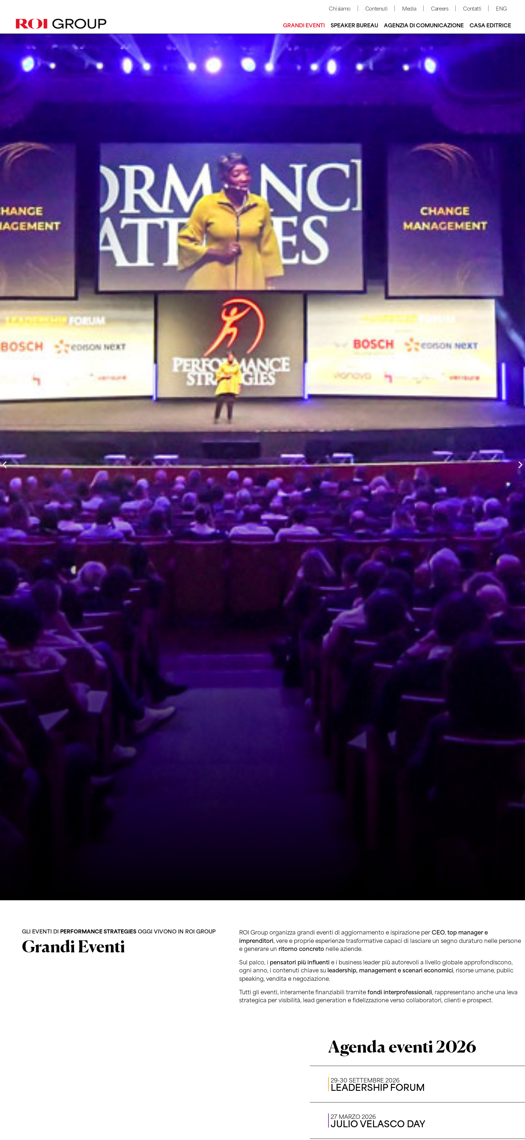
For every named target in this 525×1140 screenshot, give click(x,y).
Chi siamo (339, 8)
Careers (439, 8)
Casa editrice (490, 25)
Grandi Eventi (304, 25)
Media (409, 8)
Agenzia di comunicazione (424, 25)
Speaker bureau (354, 25)
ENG (501, 8)
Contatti (472, 8)
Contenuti (376, 8)
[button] (4, 464)
